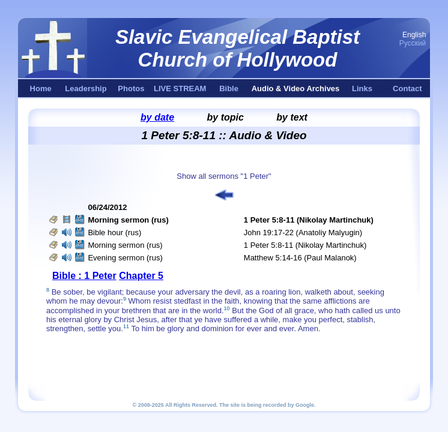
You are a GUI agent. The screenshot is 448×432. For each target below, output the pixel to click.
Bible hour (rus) (114, 232)
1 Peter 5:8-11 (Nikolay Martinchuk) (305, 245)
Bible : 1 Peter (84, 276)
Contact (407, 88)
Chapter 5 (141, 276)
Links (362, 88)
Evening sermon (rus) (125, 257)
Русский (412, 43)
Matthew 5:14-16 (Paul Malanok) (300, 257)
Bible (228, 88)
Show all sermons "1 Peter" (224, 176)
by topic (225, 117)
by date (157, 117)
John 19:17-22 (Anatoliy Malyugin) (303, 232)
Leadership (85, 88)
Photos (131, 88)
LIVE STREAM (180, 88)
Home (41, 88)
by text (291, 117)
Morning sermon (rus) (125, 245)
